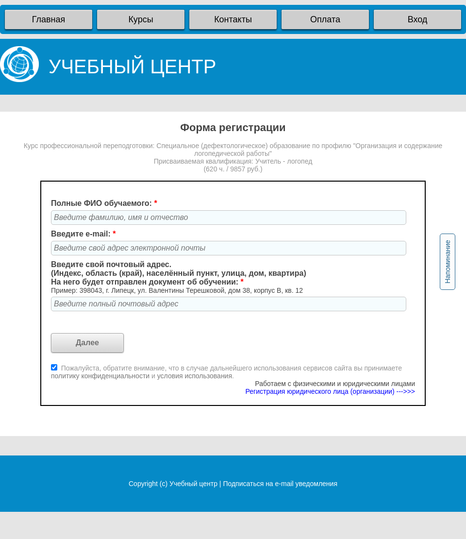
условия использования (194, 376)
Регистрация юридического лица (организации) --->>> (330, 391)
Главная (49, 19)
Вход (418, 19)
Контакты (233, 19)
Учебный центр (193, 484)
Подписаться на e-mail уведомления (280, 484)
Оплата (325, 19)
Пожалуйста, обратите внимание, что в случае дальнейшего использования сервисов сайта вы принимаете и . (226, 372)
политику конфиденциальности (101, 376)
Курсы (140, 19)
